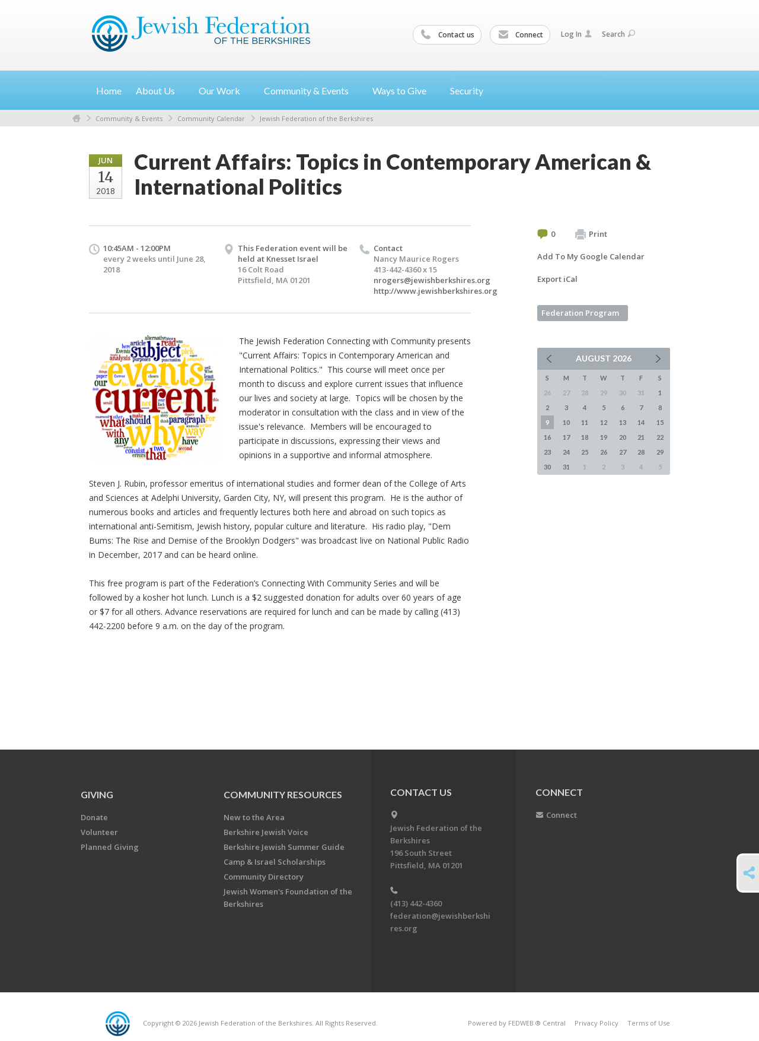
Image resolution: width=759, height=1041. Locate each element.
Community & (311, 90)
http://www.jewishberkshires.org (436, 290)
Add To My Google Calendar (591, 256)
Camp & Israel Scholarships (275, 861)
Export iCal (557, 279)
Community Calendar (211, 118)
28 (641, 452)
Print (591, 234)
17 (566, 437)
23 (547, 452)
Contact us (447, 35)
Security (466, 90)
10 (566, 422)
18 (584, 437)
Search (618, 34)
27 (622, 452)
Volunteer (99, 832)
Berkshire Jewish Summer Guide (284, 847)
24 (566, 452)
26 (603, 452)
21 (641, 437)
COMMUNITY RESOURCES (283, 794)
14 (641, 422)
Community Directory (264, 876)
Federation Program (580, 312)
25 (584, 452)
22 (660, 437)
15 (660, 422)
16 (547, 437)
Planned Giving (110, 847)
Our (224, 90)
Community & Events (128, 118)
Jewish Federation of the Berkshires (316, 118)
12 (603, 422)
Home (109, 90)
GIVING (97, 794)
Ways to (404, 90)
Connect (520, 35)
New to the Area (254, 817)
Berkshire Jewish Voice (266, 832)
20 (622, 437)
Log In (576, 34)
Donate (94, 817)
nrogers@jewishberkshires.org (432, 280)
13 (622, 422)
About (160, 90)
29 (660, 452)
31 (566, 467)
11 (584, 422)
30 (547, 467)
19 (603, 437)
